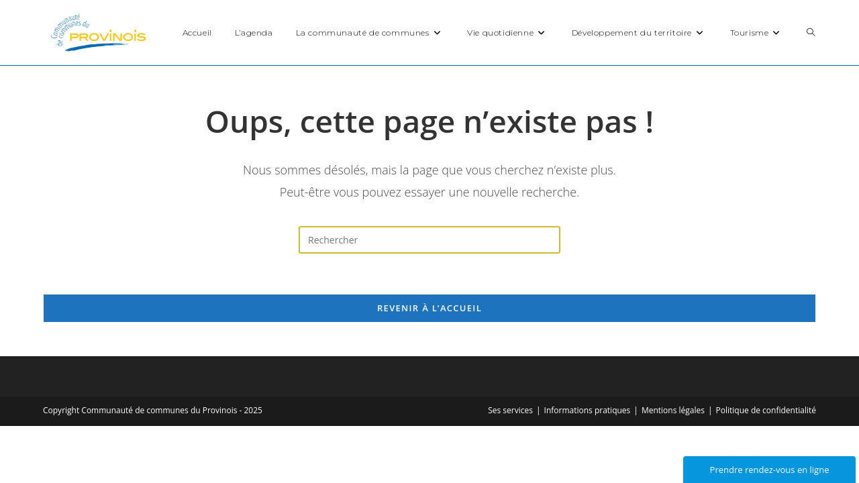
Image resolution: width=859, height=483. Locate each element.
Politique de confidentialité (766, 410)
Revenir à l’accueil (429, 308)
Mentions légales (673, 410)
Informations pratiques (587, 410)
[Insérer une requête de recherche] (429, 240)
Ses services (510, 410)
